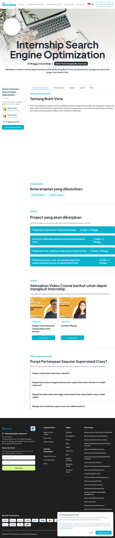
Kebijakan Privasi (65, 528)
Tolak (91, 533)
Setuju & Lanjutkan (103, 533)
